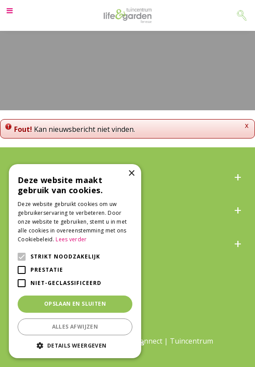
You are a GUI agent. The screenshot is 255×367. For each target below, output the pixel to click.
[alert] (75, 261)
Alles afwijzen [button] (75, 326)
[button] (75, 345)
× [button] (131, 173)
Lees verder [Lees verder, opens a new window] (71, 239)
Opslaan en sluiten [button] (75, 303)
